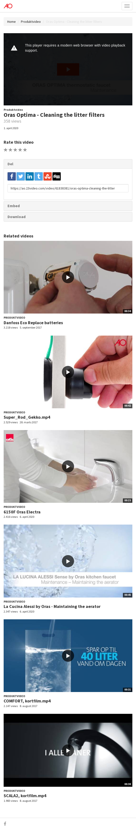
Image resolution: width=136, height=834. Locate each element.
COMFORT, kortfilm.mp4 (27, 701)
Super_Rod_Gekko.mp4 (27, 417)
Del (10, 163)
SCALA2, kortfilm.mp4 (25, 795)
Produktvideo (31, 21)
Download (17, 216)
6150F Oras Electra (22, 512)
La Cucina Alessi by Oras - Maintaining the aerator (52, 606)
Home (11, 21)
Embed (14, 205)
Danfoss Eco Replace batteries (33, 322)
